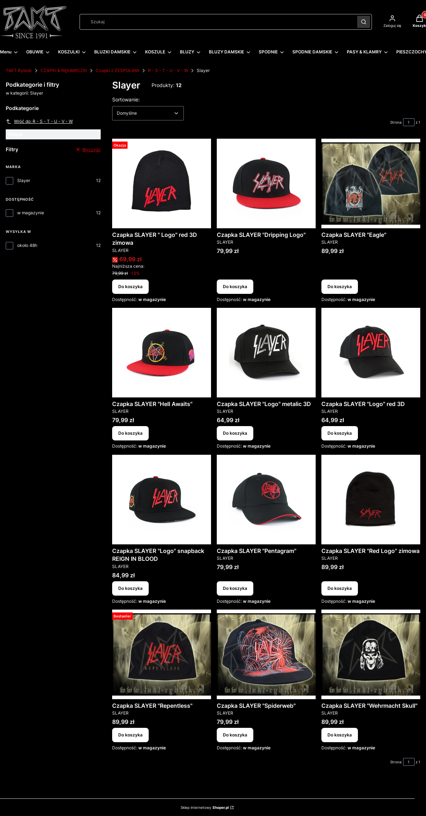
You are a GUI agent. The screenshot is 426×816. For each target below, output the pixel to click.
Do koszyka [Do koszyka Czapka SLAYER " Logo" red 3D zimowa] (130, 286)
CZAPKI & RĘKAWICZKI (63, 70)
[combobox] (216, 22)
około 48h (27, 245)
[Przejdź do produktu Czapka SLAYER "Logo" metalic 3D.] (266, 352)
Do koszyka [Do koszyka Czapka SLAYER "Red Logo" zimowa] (339, 588)
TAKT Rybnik (19, 70)
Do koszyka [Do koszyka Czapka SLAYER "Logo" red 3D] (339, 433)
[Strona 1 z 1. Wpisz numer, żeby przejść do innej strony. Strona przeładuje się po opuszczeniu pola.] (409, 122)
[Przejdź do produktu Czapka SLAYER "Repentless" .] (161, 654)
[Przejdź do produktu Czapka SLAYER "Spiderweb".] (266, 654)
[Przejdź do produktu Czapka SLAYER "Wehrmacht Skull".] (370, 654)
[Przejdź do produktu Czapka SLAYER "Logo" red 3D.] (370, 352)
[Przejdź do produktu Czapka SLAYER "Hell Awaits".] (161, 352)
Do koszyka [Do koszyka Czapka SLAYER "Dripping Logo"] (235, 286)
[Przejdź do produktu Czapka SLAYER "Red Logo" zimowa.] (370, 499)
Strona (396, 122)
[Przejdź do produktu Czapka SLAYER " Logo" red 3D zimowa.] (161, 183)
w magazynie (30, 212)
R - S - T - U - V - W (168, 70)
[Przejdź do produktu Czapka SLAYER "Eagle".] (370, 183)
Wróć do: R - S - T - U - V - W (39, 121)
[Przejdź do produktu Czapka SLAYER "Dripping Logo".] (266, 183)
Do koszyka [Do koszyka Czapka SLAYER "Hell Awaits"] (130, 433)
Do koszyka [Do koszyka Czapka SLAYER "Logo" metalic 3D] (235, 433)
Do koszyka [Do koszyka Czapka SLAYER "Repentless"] (130, 735)
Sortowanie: (126, 99)
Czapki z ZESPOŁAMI (117, 70)
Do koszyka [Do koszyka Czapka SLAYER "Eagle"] (339, 286)
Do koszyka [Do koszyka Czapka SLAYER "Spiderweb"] (235, 735)
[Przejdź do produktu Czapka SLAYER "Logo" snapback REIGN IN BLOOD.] (161, 499)
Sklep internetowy (205, 807)
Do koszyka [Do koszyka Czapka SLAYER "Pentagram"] (235, 588)
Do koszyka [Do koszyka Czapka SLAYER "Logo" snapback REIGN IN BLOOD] (130, 588)
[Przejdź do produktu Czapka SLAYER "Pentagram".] (266, 499)
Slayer (23, 180)
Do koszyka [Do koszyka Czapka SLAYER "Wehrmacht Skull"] (339, 735)
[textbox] (148, 113)
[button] (363, 22)
